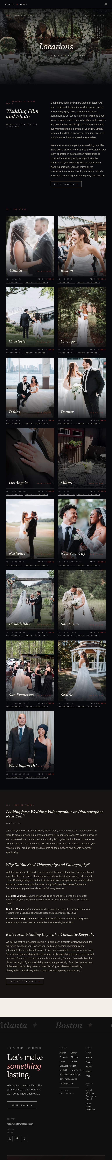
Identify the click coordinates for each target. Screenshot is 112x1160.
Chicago (74, 1057)
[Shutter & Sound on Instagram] (10, 1138)
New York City (77, 1070)
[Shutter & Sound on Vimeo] (17, 1138)
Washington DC (67, 1083)
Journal (89, 1067)
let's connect (66, 184)
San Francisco (66, 1079)
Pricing (89, 1062)
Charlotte (64, 1057)
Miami (73, 1066)
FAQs (88, 1076)
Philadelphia (65, 1074)
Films (88, 1053)
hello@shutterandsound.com (20, 1124)
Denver (74, 1061)
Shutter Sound (16, 4)
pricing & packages (24, 981)
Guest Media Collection (90, 1107)
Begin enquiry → (22, 1105)
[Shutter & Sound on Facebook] (24, 1138)
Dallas (62, 1061)
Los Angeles (65, 1066)
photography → (14, 282)
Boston (74, 1053)
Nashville (64, 1070)
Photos (89, 1057)
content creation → (36, 282)
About (88, 1071)
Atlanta (63, 1053)
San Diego (75, 1074)
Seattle (74, 1079)
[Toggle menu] (105, 4)
